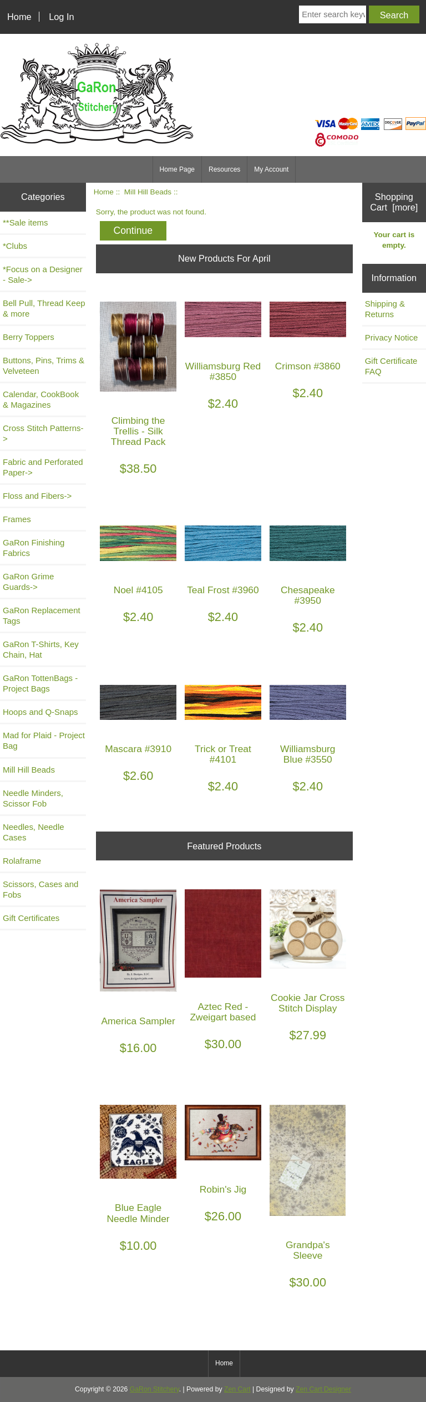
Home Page (177, 169)
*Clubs (15, 246)
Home (19, 17)
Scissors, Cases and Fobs (40, 889)
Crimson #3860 (308, 366)
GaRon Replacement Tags (41, 615)
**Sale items (25, 222)
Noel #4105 (138, 590)
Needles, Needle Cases (33, 832)
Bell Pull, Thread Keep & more (44, 308)
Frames (17, 519)
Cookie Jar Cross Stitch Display (307, 1003)
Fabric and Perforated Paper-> (43, 467)
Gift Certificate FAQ (391, 366)
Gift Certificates (31, 918)
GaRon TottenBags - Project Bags (40, 683)
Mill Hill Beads (147, 192)
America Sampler (138, 1021)
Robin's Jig (223, 1189)
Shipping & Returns (385, 309)
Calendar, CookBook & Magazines (41, 399)
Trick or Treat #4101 (223, 754)
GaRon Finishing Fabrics (33, 548)
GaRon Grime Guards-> (28, 582)
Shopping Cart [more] (394, 202)
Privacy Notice (391, 337)
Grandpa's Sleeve (308, 1250)
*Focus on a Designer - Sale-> (43, 274)
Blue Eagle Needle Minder (138, 1213)
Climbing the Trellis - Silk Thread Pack (138, 431)
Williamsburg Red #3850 (223, 371)
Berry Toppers (28, 337)
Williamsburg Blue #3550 (308, 754)
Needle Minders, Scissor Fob (33, 798)
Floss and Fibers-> (37, 495)
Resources (224, 169)
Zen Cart (237, 1389)
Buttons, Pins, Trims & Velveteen (43, 365)
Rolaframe (22, 860)
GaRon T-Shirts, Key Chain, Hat (41, 649)
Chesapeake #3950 (308, 595)
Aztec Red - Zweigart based (223, 1012)
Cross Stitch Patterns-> (43, 433)
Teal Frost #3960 (223, 590)
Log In (61, 17)
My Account (271, 169)
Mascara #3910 (138, 749)
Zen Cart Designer (323, 1389)
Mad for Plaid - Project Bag (44, 740)
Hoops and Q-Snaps (40, 712)
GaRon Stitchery (154, 1389)
